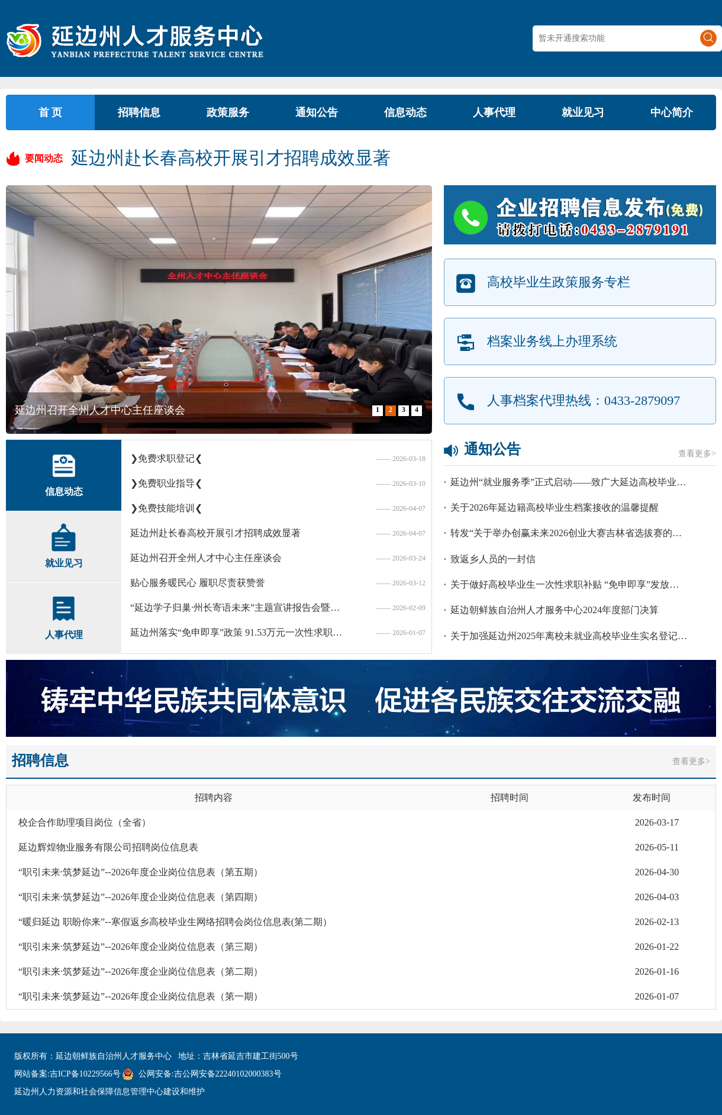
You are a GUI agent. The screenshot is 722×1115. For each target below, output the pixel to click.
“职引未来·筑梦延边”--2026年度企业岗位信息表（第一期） (140, 996)
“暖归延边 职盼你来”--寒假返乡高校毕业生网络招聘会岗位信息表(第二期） (175, 922)
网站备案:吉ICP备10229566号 (67, 1073)
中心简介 (671, 112)
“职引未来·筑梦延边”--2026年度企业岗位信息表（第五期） (140, 872)
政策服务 (228, 112)
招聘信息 (139, 112)
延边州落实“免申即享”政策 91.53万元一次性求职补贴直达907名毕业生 (239, 632)
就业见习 (583, 112)
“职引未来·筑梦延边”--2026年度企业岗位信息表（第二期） (140, 971)
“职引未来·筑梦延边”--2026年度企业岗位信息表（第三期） (140, 947)
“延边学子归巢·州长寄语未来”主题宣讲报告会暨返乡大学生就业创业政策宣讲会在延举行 (239, 607)
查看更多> (697, 453)
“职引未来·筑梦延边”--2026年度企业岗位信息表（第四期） (140, 897)
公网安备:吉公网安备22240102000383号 (210, 1073)
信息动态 (405, 112)
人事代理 (494, 112)
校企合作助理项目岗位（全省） (84, 822)
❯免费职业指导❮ (166, 483)
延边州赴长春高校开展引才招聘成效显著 (231, 157)
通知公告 (316, 112)
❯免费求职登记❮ (166, 458)
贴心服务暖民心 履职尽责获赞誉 (197, 583)
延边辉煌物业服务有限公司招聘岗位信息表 (108, 847)
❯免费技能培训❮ (166, 508)
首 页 (50, 112)
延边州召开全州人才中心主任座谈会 (100, 410)
